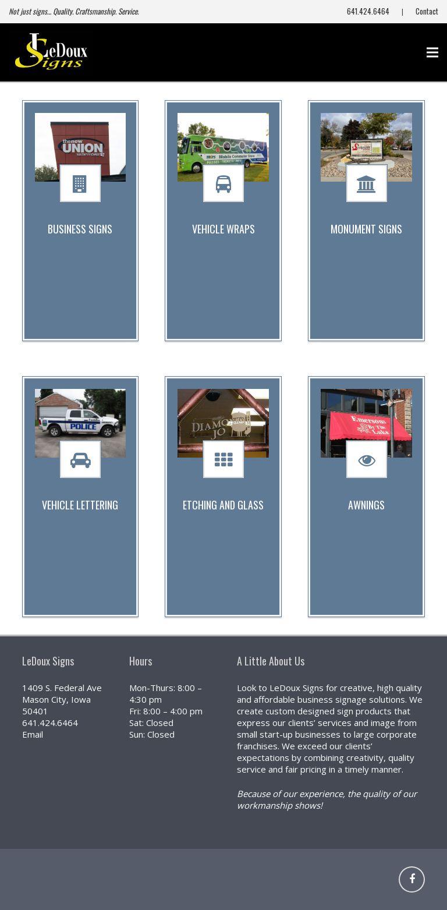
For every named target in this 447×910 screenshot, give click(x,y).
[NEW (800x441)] (51, 52)
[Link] (366, 879)
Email (32, 734)
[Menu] (432, 52)
